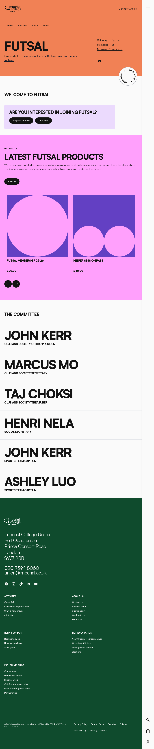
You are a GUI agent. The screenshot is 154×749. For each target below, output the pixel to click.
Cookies (112, 724)
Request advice (12, 638)
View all (14, 181)
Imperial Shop (11, 679)
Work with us (78, 615)
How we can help (13, 643)
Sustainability (78, 610)
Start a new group (13, 610)
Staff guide (9, 647)
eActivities (9, 615)
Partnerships (10, 692)
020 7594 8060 (21, 568)
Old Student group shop (16, 684)
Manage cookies (98, 730)
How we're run (79, 606)
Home (10, 25)
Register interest (23, 120)
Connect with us (128, 8)
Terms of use (97, 724)
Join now (44, 120)
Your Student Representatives (87, 638)
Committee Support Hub (16, 606)
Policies (123, 724)
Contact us (77, 602)
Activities (22, 25)
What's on (77, 619)
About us (78, 596)
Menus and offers (13, 675)
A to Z (35, 25)
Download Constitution (109, 49)
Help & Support (14, 632)
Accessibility (80, 730)
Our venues (10, 671)
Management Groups (82, 647)
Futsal (46, 25)
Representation (82, 632)
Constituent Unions (81, 643)
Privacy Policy (81, 724)
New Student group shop (17, 688)
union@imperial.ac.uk (25, 573)
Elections (76, 651)
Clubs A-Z (9, 602)
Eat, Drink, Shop (14, 665)
